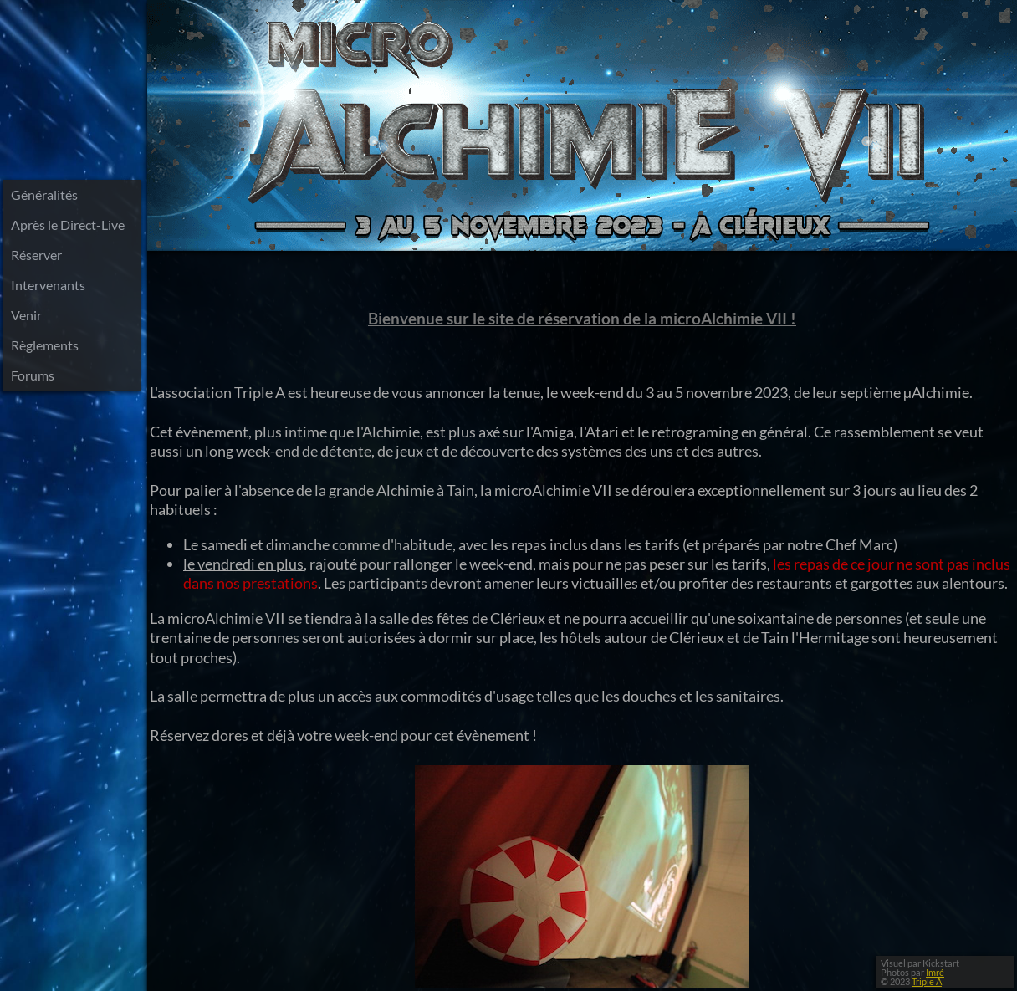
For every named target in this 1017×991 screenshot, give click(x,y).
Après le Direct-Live (68, 224)
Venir (26, 315)
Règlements (45, 345)
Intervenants (48, 285)
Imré (935, 972)
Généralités (44, 194)
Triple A (927, 981)
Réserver (36, 255)
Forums (32, 375)
